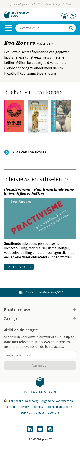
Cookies (38, 407)
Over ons (54, 412)
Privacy (24, 407)
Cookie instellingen (59, 407)
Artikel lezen (16, 266)
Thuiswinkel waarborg (21, 401)
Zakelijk (40, 318)
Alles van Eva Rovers (29, 152)
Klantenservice (40, 309)
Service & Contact (32, 412)
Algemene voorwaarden (57, 401)
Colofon (10, 407)
